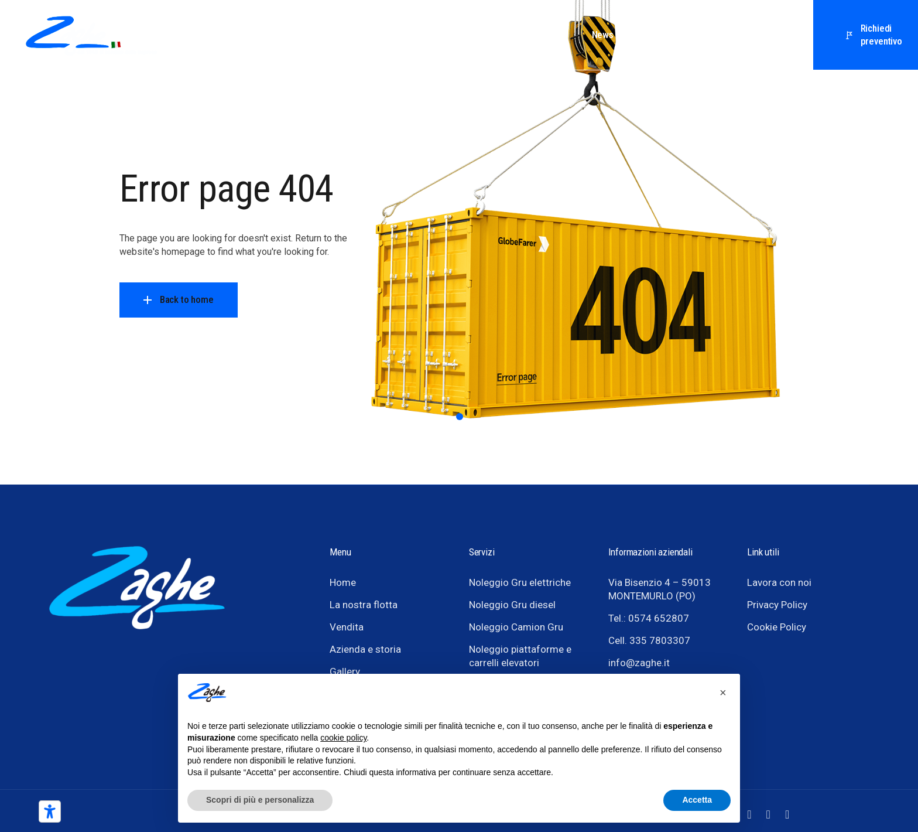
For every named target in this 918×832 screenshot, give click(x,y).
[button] (724, 692)
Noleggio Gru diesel (512, 605)
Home (343, 582)
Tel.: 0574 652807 (648, 618)
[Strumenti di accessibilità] (50, 811)
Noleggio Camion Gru (516, 627)
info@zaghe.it (639, 663)
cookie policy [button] (343, 737)
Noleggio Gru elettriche (520, 582)
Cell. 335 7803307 (649, 640)
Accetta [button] (697, 799)
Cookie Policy (776, 627)
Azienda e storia (365, 649)
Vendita (347, 627)
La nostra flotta (364, 605)
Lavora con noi (779, 582)
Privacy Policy (777, 605)
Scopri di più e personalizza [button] (260, 799)
